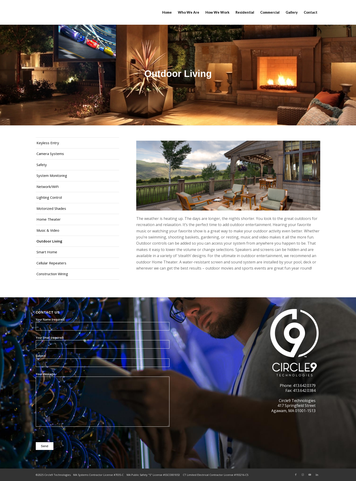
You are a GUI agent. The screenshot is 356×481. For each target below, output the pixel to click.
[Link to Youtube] (309, 474)
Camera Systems (50, 153)
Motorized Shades (51, 208)
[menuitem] (167, 12)
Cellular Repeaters (51, 263)
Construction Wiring (52, 273)
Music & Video (47, 230)
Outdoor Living (49, 241)
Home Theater (48, 219)
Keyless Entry (47, 142)
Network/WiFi (47, 186)
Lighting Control (49, 197)
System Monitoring (51, 175)
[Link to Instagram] (302, 474)
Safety (41, 164)
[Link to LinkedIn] (316, 474)
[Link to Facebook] (295, 474)
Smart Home (46, 252)
